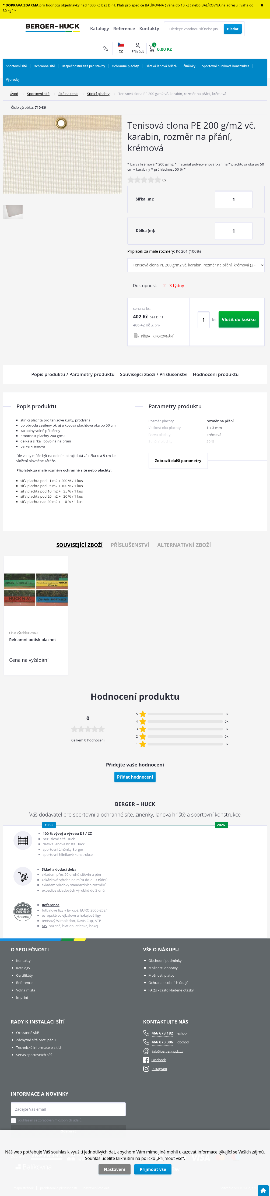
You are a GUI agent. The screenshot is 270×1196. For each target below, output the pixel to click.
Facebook (154, 1060)
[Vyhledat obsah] (233, 29)
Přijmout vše (153, 1169)
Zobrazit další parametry (178, 460)
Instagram (159, 1069)
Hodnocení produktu (216, 374)
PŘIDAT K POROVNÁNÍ (157, 336)
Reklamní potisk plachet (32, 639)
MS (44, 925)
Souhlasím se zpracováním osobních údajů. (49, 1120)
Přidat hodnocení (135, 777)
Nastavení (114, 1169)
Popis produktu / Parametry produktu (72, 374)
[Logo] (52, 29)
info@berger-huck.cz (167, 1051)
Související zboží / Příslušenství (154, 374)
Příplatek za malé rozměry (150, 251)
